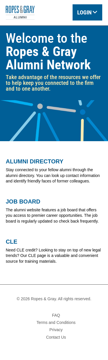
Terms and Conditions (56, 322)
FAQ (56, 315)
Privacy (56, 329)
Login (84, 12)
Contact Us (56, 337)
